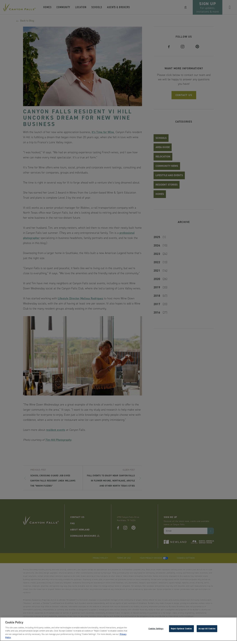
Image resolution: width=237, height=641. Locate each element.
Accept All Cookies (206, 629)
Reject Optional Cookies (181, 629)
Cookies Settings (155, 629)
